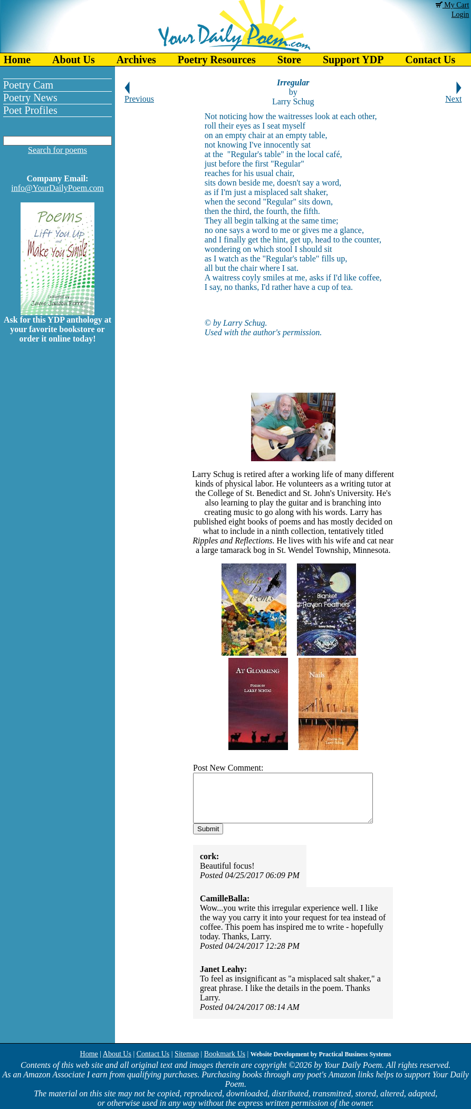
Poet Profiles (30, 110)
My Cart (452, 5)
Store (289, 59)
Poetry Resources (217, 59)
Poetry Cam (28, 85)
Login (460, 14)
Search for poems (57, 149)
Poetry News (30, 97)
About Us (73, 59)
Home (17, 59)
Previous (139, 95)
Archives (136, 59)
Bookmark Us (224, 1054)
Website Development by (321, 1054)
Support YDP (353, 59)
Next (453, 95)
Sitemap (187, 1054)
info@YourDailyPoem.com (57, 187)
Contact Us (153, 1054)
